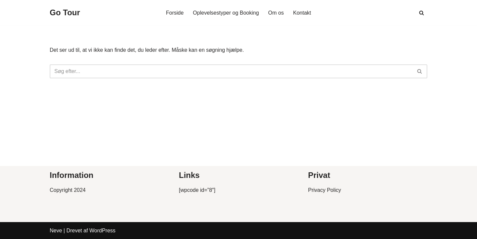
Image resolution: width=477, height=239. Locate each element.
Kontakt (302, 13)
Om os (276, 13)
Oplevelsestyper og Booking (226, 13)
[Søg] (421, 12)
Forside (175, 13)
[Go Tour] (65, 13)
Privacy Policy (324, 190)
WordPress (102, 230)
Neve (56, 230)
